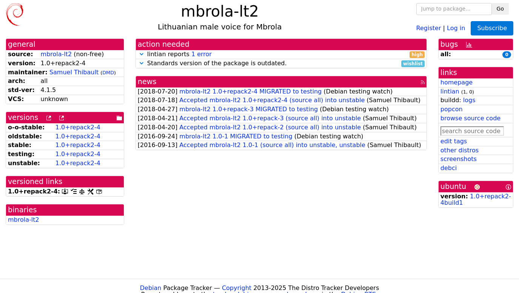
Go (500, 9)
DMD (108, 72)
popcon (451, 109)
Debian (151, 287)
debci (448, 168)
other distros (459, 150)
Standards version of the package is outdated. (281, 63)
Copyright (236, 287)
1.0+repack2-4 (77, 127)
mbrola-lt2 (56, 54)
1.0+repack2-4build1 (475, 199)
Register (428, 27)
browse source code (470, 118)
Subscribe (492, 28)
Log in (456, 27)
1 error (201, 54)
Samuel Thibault (74, 72)
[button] (141, 54)
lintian (449, 91)
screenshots (458, 159)
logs (469, 100)
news (147, 81)
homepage (456, 82)
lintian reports (281, 54)
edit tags (453, 141)
